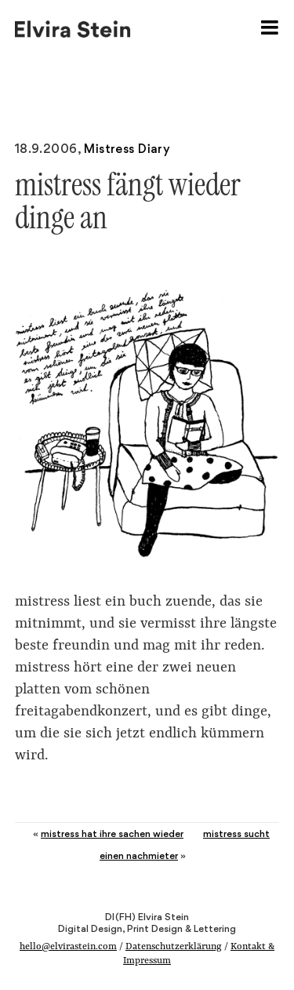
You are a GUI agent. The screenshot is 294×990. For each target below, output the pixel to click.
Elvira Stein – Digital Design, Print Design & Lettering (73, 27)
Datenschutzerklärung (173, 946)
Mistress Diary (127, 148)
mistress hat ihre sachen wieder (112, 833)
